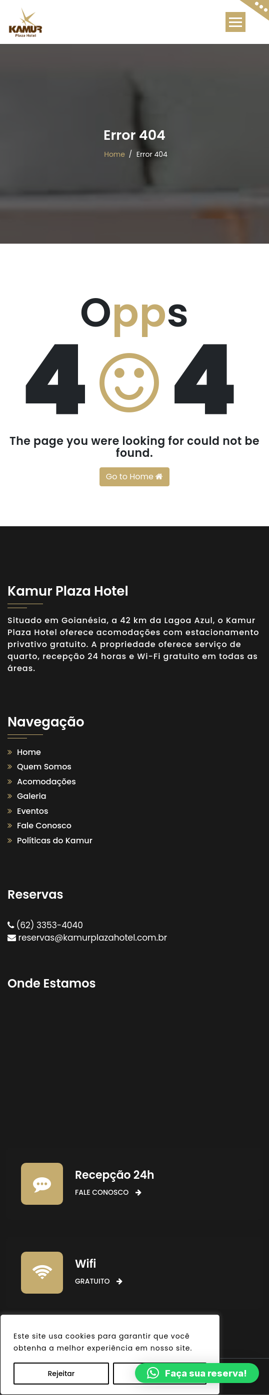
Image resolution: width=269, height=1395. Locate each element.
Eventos (32, 811)
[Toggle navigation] (236, 22)
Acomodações (46, 781)
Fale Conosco (44, 825)
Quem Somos (44, 766)
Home (114, 154)
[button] (197, 1373)
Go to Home (134, 476)
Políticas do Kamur (54, 840)
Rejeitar (61, 1374)
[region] (110, 1354)
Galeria (31, 796)
